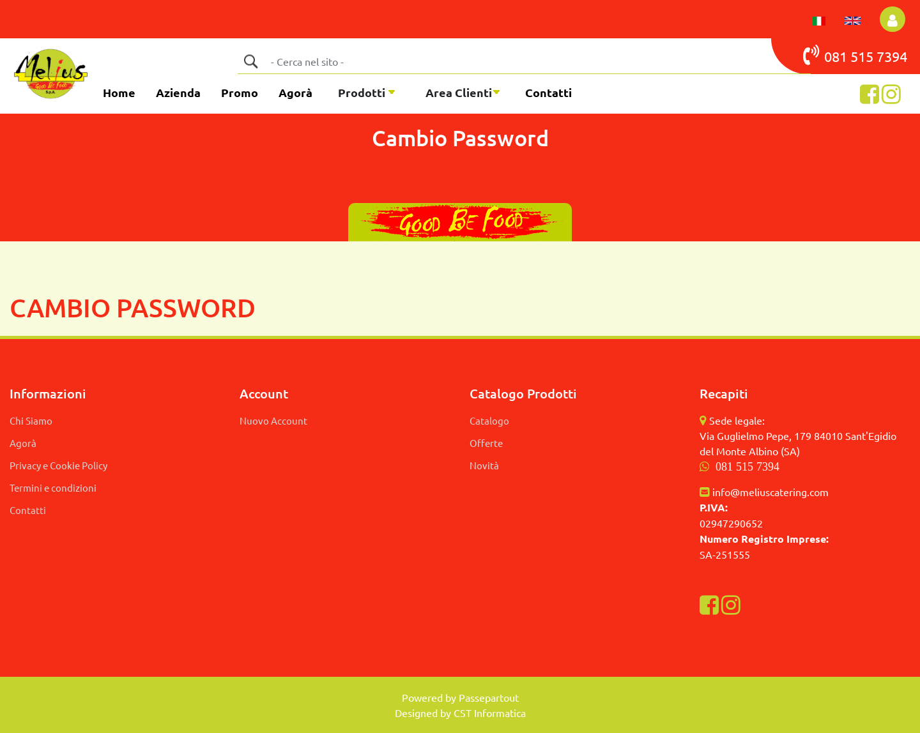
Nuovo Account (273, 420)
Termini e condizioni (53, 487)
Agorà (295, 92)
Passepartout (489, 697)
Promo (239, 92)
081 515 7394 (747, 466)
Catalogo (489, 420)
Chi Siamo (31, 420)
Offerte (486, 443)
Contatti (548, 92)
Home (119, 92)
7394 (892, 56)
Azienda (178, 92)
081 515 (840, 55)
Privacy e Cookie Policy (58, 465)
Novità (484, 465)
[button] (892, 19)
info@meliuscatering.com (770, 491)
